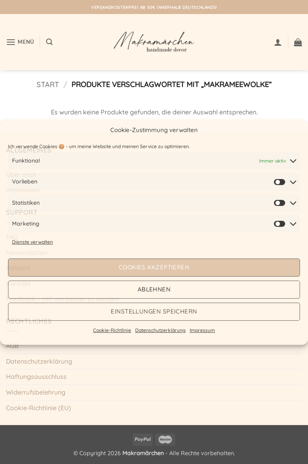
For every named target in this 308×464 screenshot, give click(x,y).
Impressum (202, 330)
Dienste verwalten (32, 242)
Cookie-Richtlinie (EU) (38, 408)
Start (47, 84)
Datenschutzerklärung (160, 330)
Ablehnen (154, 289)
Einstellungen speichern (154, 311)
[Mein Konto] (278, 42)
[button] (20, 42)
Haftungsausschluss (36, 376)
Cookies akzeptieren (154, 267)
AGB (12, 346)
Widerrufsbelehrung (35, 392)
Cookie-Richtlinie (112, 330)
